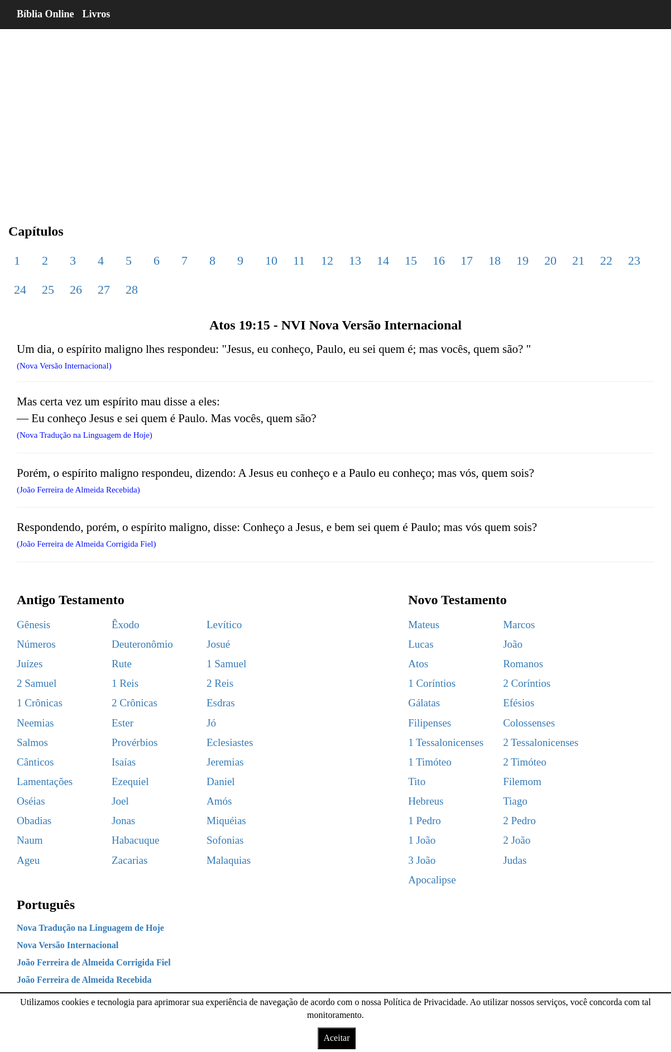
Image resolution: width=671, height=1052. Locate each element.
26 (76, 290)
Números (36, 644)
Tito (416, 781)
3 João (421, 860)
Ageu (28, 860)
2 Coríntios (526, 683)
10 (271, 260)
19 (522, 260)
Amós (219, 801)
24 (20, 290)
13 (355, 260)
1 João (421, 840)
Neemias (35, 723)
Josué (218, 644)
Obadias (34, 820)
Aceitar (336, 1038)
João (513, 644)
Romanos (523, 664)
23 (634, 260)
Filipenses (429, 723)
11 (299, 260)
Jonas (123, 820)
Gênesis (33, 624)
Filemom (522, 781)
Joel (120, 801)
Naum (29, 840)
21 (578, 260)
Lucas (420, 644)
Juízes (29, 664)
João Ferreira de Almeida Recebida (84, 979)
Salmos (32, 742)
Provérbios (134, 742)
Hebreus (425, 801)
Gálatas (424, 703)
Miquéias (226, 820)
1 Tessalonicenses (445, 742)
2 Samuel (36, 683)
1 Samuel (226, 664)
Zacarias (129, 860)
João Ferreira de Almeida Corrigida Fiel (94, 962)
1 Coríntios (432, 683)
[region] (335, 117)
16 (439, 260)
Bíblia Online (45, 14)
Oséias (31, 801)
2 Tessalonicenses (540, 742)
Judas (514, 860)
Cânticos (35, 762)
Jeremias (225, 762)
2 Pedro (519, 820)
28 (132, 290)
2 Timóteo (525, 762)
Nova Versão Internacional (67, 945)
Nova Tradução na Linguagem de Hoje (90, 928)
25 (48, 290)
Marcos (519, 624)
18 (494, 260)
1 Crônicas (40, 703)
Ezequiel (130, 781)
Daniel (221, 781)
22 (606, 260)
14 (383, 260)
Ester (122, 723)
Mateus (423, 624)
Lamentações (45, 781)
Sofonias (225, 840)
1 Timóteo (430, 762)
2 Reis (220, 683)
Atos (418, 664)
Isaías (124, 762)
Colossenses (529, 723)
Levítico (224, 624)
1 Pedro (424, 820)
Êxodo (126, 624)
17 (467, 260)
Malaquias (229, 860)
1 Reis (125, 683)
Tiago (515, 801)
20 (550, 260)
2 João (516, 840)
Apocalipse (432, 880)
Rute (122, 664)
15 (411, 260)
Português (46, 904)
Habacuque (135, 840)
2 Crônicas (134, 703)
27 (104, 290)
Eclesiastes (230, 742)
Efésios (518, 703)
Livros (97, 14)
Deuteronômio (142, 644)
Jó (211, 723)
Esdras (221, 703)
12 (327, 260)
